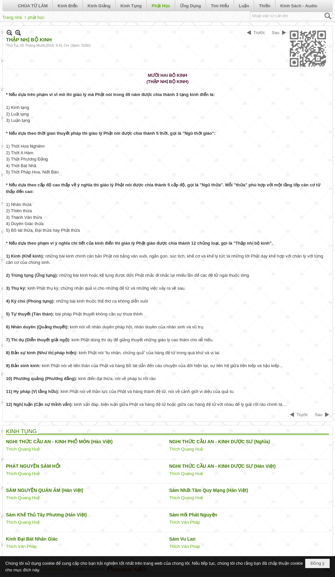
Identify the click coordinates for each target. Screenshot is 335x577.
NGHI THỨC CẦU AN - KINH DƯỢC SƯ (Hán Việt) (222, 466)
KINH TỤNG (21, 431)
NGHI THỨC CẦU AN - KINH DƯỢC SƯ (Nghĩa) (219, 441)
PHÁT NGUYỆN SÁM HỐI (33, 466)
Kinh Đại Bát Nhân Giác (32, 539)
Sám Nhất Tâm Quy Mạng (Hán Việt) (208, 490)
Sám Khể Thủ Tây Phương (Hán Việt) (46, 514)
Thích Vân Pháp (184, 522)
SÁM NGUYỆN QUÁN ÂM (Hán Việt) (44, 490)
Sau (275, 32)
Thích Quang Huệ (23, 449)
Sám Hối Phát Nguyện (193, 514)
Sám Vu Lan (182, 539)
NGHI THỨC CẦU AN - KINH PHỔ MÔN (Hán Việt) (59, 441)
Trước (259, 32)
